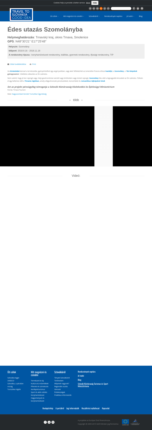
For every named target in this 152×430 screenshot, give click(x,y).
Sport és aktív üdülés (39, 392)
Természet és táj (37, 381)
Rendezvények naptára (113, 16)
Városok (57, 389)
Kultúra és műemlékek (39, 383)
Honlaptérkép (47, 408)
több (76, 100)
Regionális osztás (61, 386)
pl (104, 8)
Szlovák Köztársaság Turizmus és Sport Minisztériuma (93, 385)
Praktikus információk (62, 395)
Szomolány (119, 71)
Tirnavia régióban (32, 81)
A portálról (60, 408)
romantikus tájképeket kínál (93, 81)
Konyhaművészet (37, 395)
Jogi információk (72, 408)
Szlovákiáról (94, 16)
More (88, 3)
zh (108, 8)
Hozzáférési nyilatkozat (91, 408)
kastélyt (109, 71)
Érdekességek (59, 392)
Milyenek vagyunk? (61, 383)
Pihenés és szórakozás (39, 386)
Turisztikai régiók (14, 389)
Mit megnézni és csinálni (73, 16)
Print (34, 64)
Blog (140, 16)
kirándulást (15, 71)
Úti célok (54, 16)
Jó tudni (131, 16)
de (97, 8)
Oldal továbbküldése (18, 64)
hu (101, 8)
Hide (95, 3)
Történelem (58, 381)
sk (90, 8)
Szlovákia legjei (13, 378)
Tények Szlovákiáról (62, 378)
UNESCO (10, 381)
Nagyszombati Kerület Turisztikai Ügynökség (29, 94)
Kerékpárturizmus (38, 389)
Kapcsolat (106, 408)
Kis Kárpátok (132, 71)
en (94, 8)
